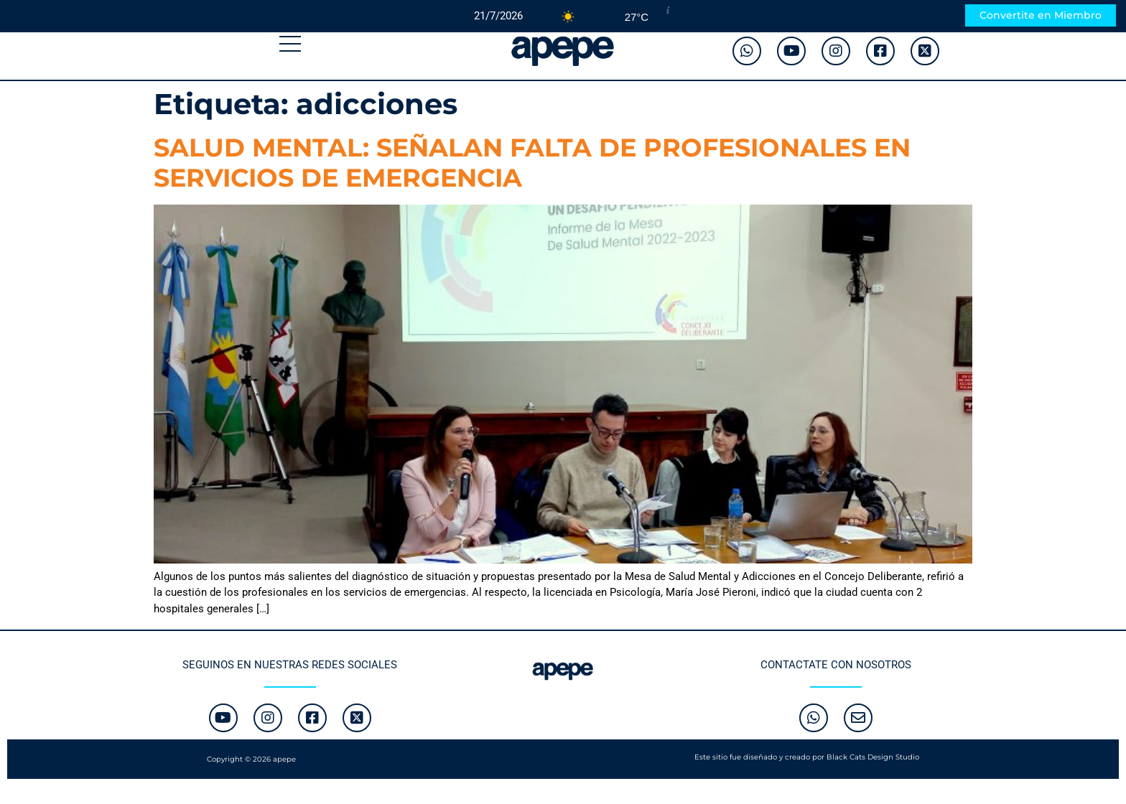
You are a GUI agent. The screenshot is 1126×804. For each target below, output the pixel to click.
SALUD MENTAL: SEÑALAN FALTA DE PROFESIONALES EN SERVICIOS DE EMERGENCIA (532, 162)
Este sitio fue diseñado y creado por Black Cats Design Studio (806, 757)
